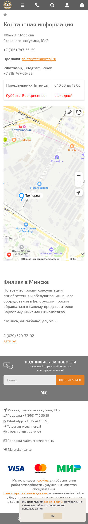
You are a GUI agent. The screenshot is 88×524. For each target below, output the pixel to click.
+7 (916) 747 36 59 (36, 415)
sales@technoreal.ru (39, 58)
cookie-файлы (53, 501)
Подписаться (70, 379)
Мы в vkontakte (20, 449)
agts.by (10, 341)
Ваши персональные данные (26, 493)
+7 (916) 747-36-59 (19, 49)
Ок (53, 516)
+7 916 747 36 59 (36, 421)
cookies (43, 480)
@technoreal (31, 426)
